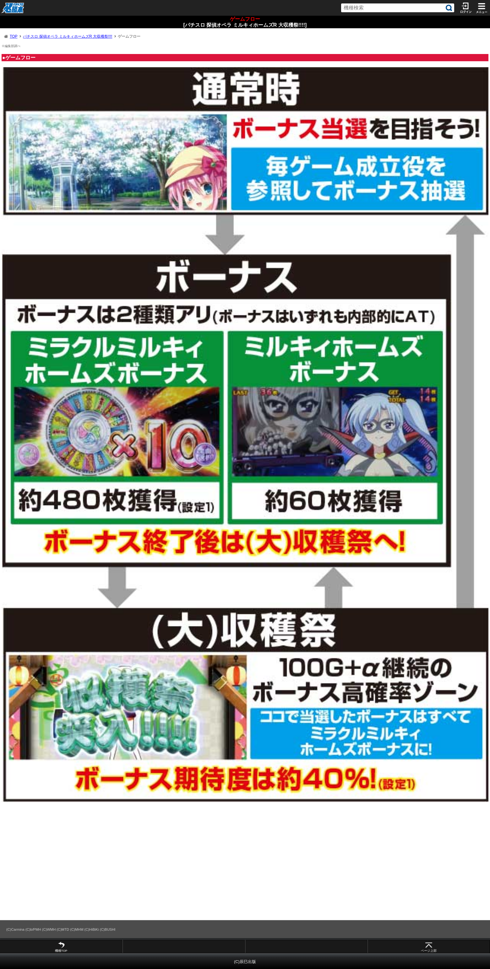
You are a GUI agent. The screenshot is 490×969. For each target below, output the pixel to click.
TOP (13, 36)
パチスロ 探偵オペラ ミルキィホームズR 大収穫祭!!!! (67, 36)
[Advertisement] (188, 864)
